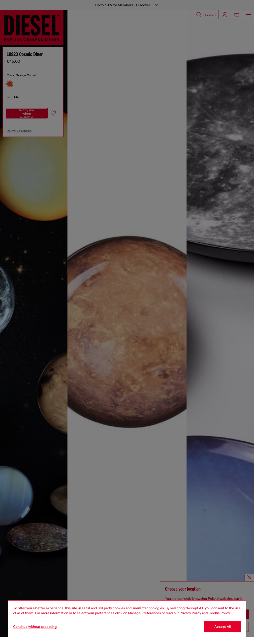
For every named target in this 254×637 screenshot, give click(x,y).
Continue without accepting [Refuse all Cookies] (35, 627)
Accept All (222, 627)
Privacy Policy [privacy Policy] (190, 613)
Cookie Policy (219, 613)
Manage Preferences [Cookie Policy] (144, 613)
